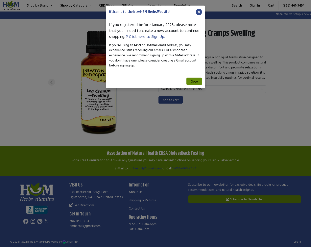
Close (194, 81)
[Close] (199, 12)
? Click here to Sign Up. (145, 36)
